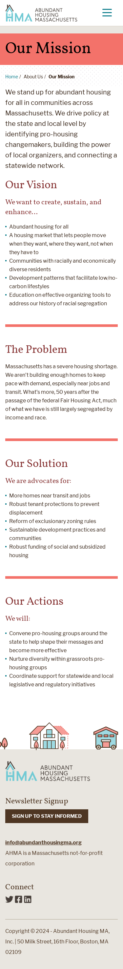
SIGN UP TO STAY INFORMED (47, 816)
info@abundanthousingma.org (43, 842)
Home (11, 76)
